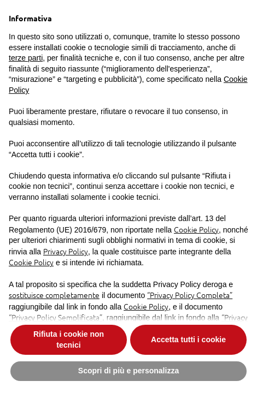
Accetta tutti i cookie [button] (188, 339)
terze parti (26, 57)
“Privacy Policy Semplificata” (55, 317)
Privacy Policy (65, 251)
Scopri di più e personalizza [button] (128, 370)
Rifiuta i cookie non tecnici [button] (68, 339)
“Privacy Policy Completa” (189, 294)
